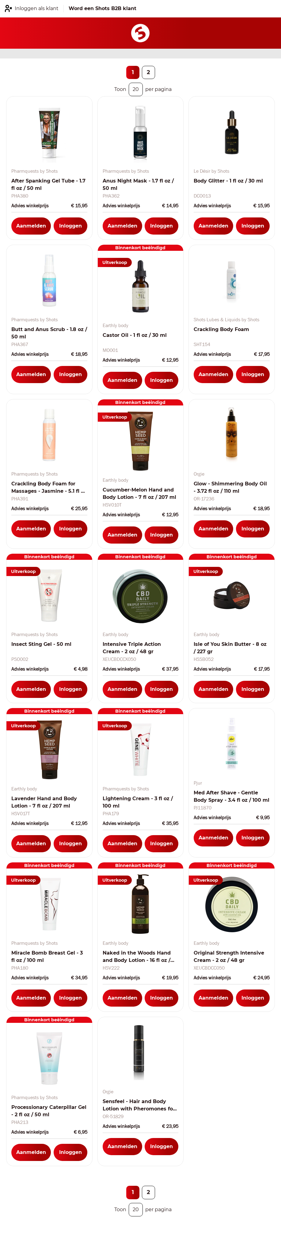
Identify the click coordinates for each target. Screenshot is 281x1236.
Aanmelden (31, 226)
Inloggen (70, 226)
